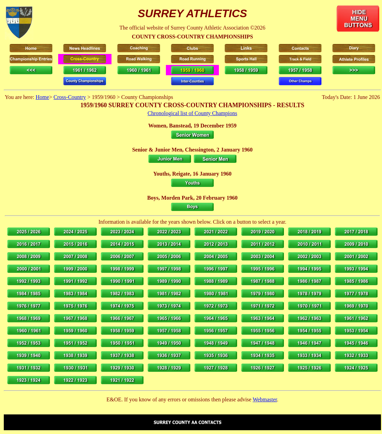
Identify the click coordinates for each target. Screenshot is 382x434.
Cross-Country (70, 97)
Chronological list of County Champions (192, 113)
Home (42, 97)
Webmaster (265, 399)
